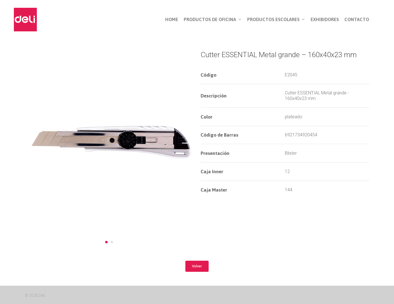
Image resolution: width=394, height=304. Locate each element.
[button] (106, 242)
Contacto (356, 19)
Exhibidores (325, 19)
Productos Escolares (276, 19)
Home (171, 19)
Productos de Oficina (212, 19)
